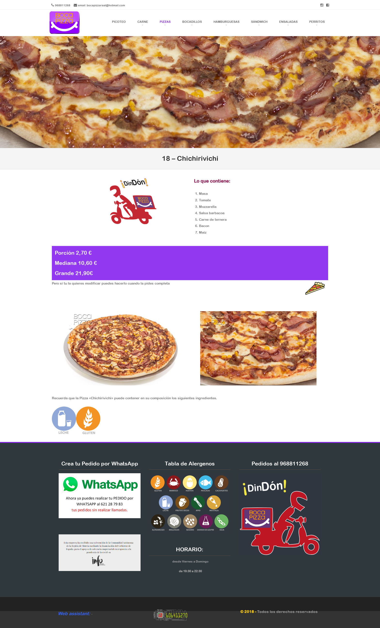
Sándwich (259, 22)
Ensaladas (288, 22)
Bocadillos (192, 22)
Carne (142, 22)
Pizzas (165, 22)
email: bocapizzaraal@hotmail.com (101, 5)
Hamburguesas (226, 22)
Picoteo (119, 22)
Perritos (317, 22)
